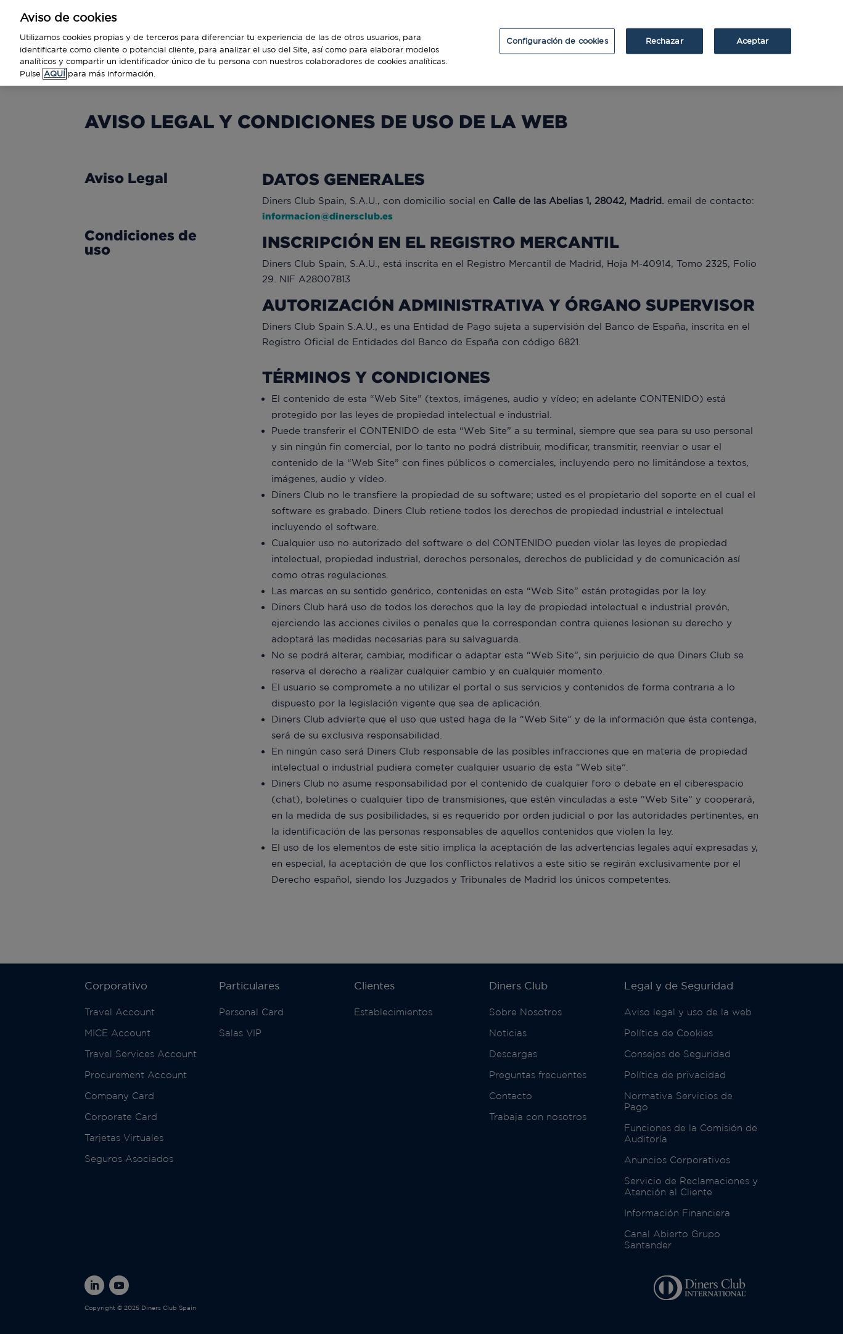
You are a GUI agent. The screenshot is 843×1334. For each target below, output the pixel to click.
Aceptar (752, 31)
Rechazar (664, 31)
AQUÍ (54, 64)
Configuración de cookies (557, 31)
